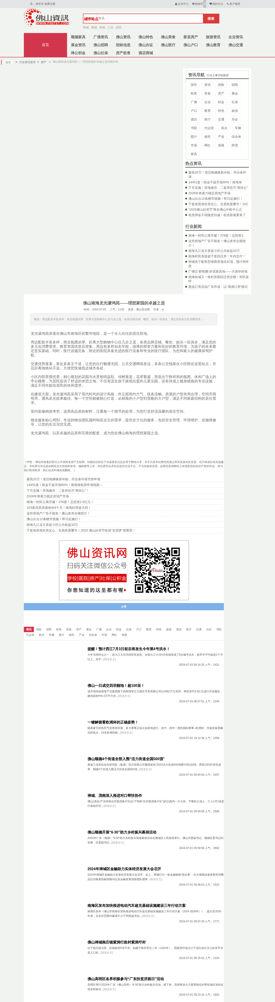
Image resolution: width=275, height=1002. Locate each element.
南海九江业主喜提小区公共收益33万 (214, 251)
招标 (221, 85)
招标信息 (123, 45)
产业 (221, 136)
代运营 (209, 128)
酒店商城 (145, 53)
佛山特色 (145, 37)
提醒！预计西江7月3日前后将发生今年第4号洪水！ (129, 649)
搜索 (211, 18)
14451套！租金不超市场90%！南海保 (215, 182)
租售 (194, 93)
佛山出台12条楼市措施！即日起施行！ (215, 198)
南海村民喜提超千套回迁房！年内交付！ (217, 256)
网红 (207, 145)
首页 (45, 45)
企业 (207, 102)
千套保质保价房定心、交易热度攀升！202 (218, 204)
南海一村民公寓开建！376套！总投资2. (216, 235)
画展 (221, 145)
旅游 (235, 110)
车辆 (238, 128)
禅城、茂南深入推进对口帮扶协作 (115, 796)
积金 (221, 102)
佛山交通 (235, 45)
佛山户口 (190, 45)
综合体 (236, 136)
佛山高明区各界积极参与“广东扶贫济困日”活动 (126, 979)
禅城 (86, 27)
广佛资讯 (100, 37)
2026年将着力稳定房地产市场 (209, 193)
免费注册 (49, 3)
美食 (207, 93)
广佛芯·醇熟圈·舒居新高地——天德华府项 (218, 271)
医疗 (207, 119)
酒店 (194, 119)
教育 (207, 110)
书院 (194, 128)
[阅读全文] (109, 659)
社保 (235, 102)
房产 (41, 62)
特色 (221, 110)
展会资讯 (78, 45)
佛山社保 (100, 53)
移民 (207, 136)
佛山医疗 (168, 45)
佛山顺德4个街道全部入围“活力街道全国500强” (126, 759)
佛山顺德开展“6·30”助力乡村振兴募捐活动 (122, 832)
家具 (194, 154)
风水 (224, 128)
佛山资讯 (123, 37)
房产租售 (123, 53)
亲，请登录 (37, 3)
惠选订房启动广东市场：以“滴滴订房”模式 (218, 287)
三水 (110, 27)
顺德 (94, 27)
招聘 (235, 85)
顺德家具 (78, 37)
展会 (235, 93)
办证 (235, 119)
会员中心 (181, 3)
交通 (221, 119)
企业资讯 (235, 37)
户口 (194, 110)
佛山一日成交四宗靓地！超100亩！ (116, 686)
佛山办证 (145, 45)
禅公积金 (78, 53)
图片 (194, 136)
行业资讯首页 (25, 62)
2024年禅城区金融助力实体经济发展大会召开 (124, 869)
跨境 (235, 145)
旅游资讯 (213, 37)
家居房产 (190, 37)
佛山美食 (168, 37)
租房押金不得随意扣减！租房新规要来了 (217, 215)
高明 (119, 27)
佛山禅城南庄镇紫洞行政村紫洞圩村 (117, 942)
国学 (194, 85)
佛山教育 (213, 45)
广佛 (194, 102)
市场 (194, 145)
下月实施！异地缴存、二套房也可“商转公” (218, 187)
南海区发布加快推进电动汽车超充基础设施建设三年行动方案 (137, 905)
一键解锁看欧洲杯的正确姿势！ (113, 722)
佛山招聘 (100, 45)
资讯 (207, 85)
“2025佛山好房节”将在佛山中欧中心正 (215, 209)
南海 (102, 27)
